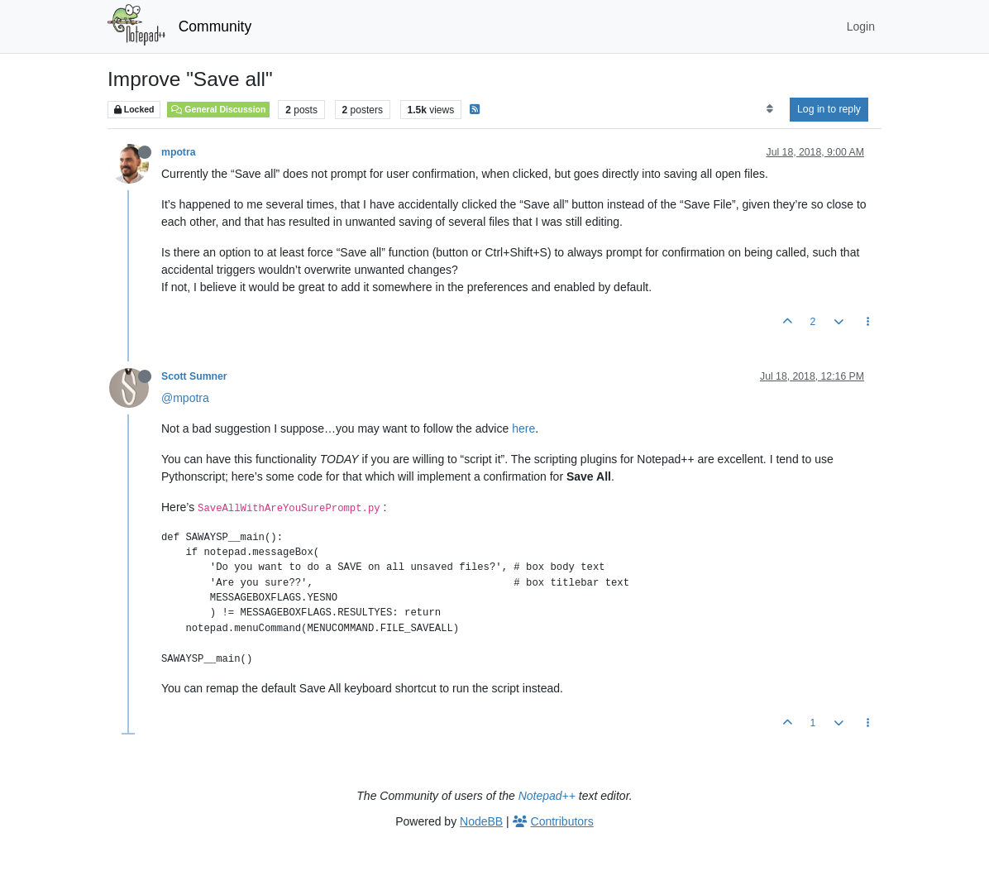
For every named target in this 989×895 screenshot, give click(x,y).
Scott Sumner (194, 376)
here (523, 428)
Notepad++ (547, 795)
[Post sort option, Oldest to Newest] (769, 109)
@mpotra (185, 397)
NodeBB (481, 821)
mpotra (178, 152)
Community (215, 26)
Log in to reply (829, 109)
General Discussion (218, 109)
